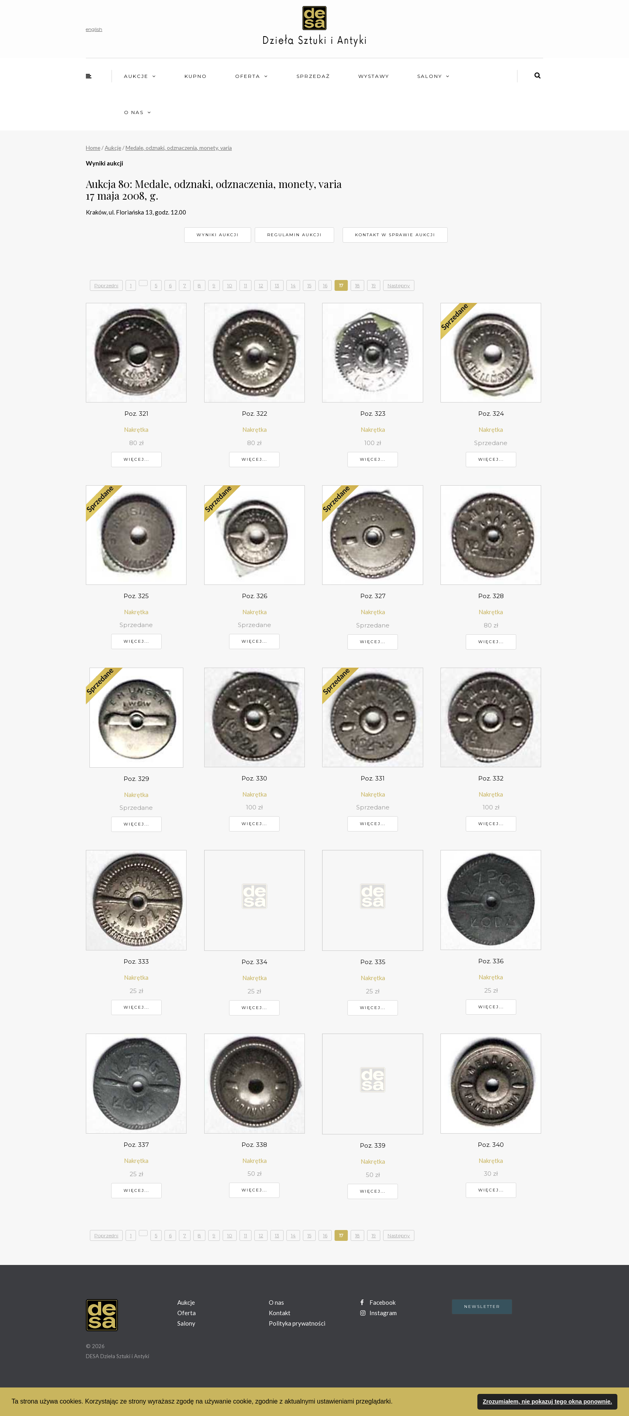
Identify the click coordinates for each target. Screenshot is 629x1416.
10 (229, 285)
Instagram (378, 1312)
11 (245, 285)
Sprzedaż (313, 76)
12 (261, 285)
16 (325, 285)
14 (293, 285)
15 (309, 285)
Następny (399, 285)
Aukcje (136, 76)
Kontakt (279, 1312)
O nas (134, 112)
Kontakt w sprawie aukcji (395, 234)
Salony (429, 76)
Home (93, 147)
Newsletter (482, 1306)
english (94, 29)
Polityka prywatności (297, 1323)
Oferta (247, 76)
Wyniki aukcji (218, 234)
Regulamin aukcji (294, 234)
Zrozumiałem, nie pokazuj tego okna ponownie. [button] (547, 1401)
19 (373, 285)
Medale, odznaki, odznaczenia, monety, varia (179, 147)
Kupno (196, 76)
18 (357, 285)
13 (277, 285)
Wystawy (373, 76)
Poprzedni (106, 285)
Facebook (378, 1302)
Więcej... (136, 459)
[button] (395, 1402)
